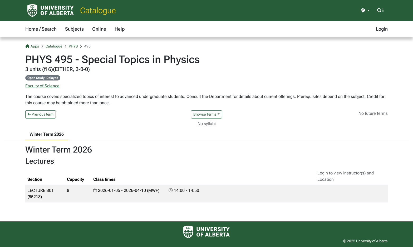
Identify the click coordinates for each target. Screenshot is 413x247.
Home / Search (41, 29)
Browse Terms (205, 114)
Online (99, 29)
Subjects (74, 29)
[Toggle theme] (365, 11)
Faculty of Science (42, 85)
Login (382, 29)
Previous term (40, 114)
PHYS (73, 46)
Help (120, 29)
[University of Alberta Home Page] (50, 10)
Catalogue (98, 10)
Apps (32, 46)
